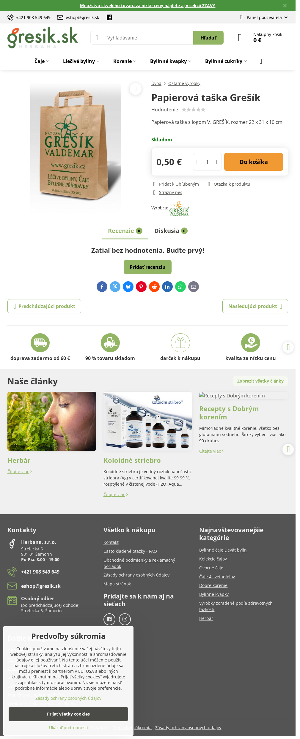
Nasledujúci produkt (255, 306)
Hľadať (208, 37)
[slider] (193, 109)
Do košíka (253, 162)
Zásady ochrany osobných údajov (188, 727)
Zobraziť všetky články (260, 381)
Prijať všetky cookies (68, 714)
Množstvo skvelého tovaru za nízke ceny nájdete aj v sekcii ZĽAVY (147, 5)
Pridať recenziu (148, 267)
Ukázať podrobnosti (68, 727)
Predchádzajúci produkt (44, 306)
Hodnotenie (164, 109)
